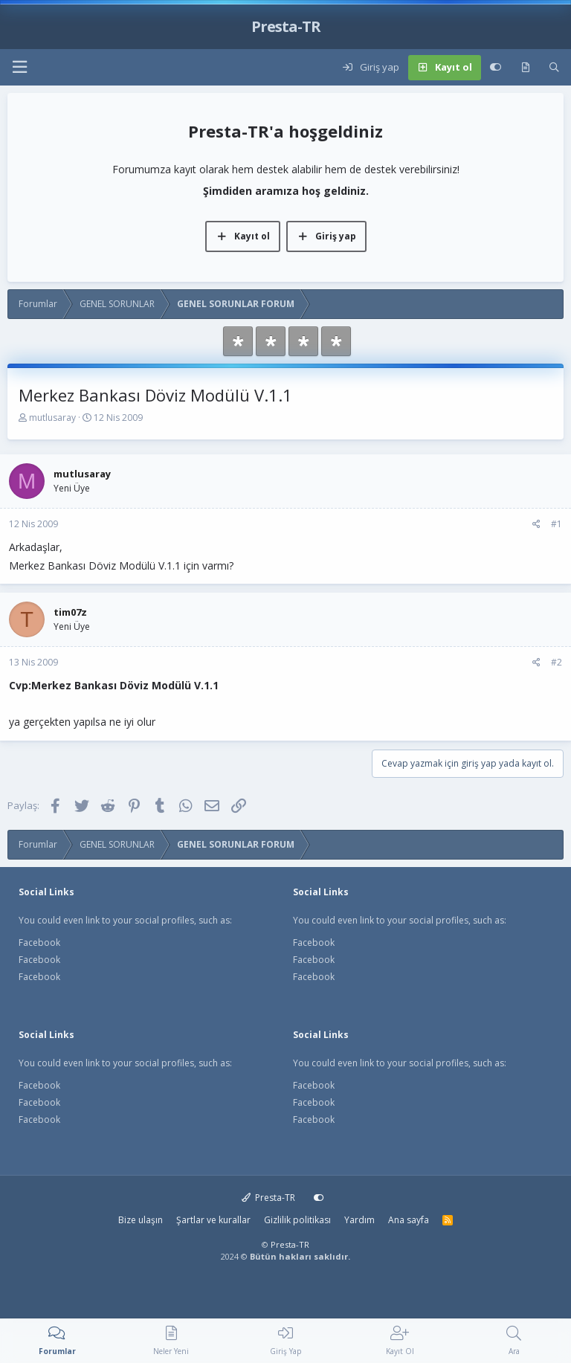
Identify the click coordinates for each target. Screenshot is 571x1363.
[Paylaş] (536, 524)
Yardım (359, 1220)
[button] (19, 67)
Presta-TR (269, 1197)
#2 (556, 662)
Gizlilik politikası (297, 1220)
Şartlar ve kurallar (213, 1220)
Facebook (39, 942)
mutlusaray (52, 417)
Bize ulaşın (140, 1220)
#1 (556, 524)
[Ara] (554, 68)
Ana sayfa (408, 1220)
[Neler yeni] (525, 68)
